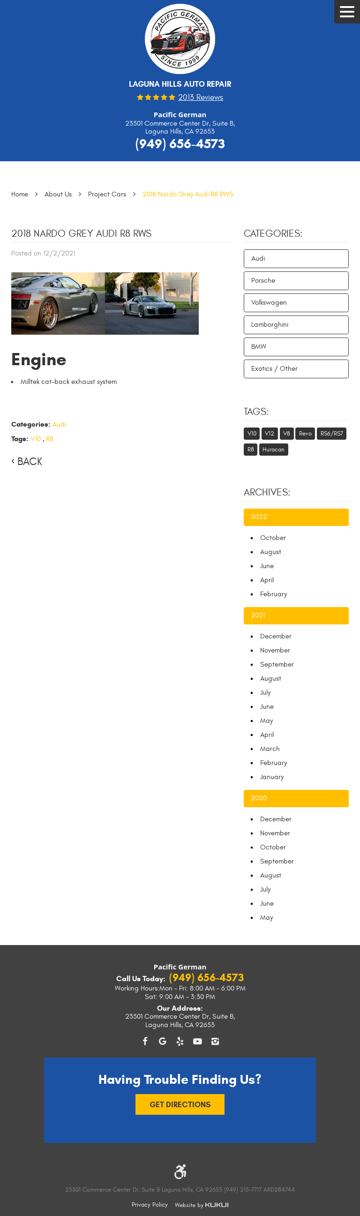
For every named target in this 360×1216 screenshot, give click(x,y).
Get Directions (180, 1104)
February (273, 594)
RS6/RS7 (332, 433)
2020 (259, 798)
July (265, 693)
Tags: (256, 412)
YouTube (198, 1041)
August (270, 552)
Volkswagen (269, 303)
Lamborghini (269, 325)
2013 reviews (200, 98)
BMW (258, 347)
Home (19, 194)
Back (29, 462)
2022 (259, 517)
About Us (58, 194)
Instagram (215, 1041)
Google (163, 1041)
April (267, 580)
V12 (269, 433)
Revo (305, 433)
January (272, 777)
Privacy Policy (150, 1204)
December (276, 636)
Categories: (273, 234)
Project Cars (107, 194)
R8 (49, 439)
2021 (258, 615)
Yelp (180, 1041)
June (267, 566)
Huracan (273, 449)
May (266, 721)
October (273, 538)
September (277, 664)
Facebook (145, 1041)
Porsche (263, 281)
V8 (286, 433)
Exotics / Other (274, 369)
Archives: (267, 492)
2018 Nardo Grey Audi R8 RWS (187, 194)
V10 (35, 439)
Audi (59, 424)
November (275, 650)
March (270, 749)
